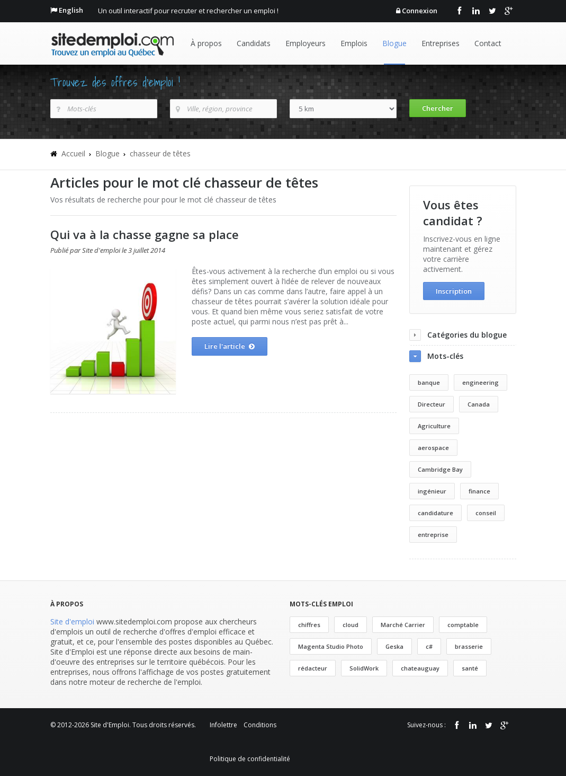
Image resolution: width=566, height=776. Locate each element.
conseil (485, 513)
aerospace (433, 448)
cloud (350, 625)
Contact (487, 43)
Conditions (260, 724)
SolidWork (364, 668)
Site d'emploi (72, 621)
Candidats (254, 43)
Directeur (431, 404)
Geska (394, 646)
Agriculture (434, 426)
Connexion (419, 10)
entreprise (433, 535)
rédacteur (312, 668)
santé (470, 668)
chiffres (309, 625)
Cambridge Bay (440, 469)
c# (429, 646)
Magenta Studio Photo (330, 646)
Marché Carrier (403, 625)
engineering (480, 382)
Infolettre (223, 724)
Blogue (394, 43)
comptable (463, 625)
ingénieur (432, 491)
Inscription (454, 291)
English (71, 10)
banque (429, 382)
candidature (435, 513)
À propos (206, 43)
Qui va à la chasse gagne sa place (144, 234)
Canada (479, 404)
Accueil (73, 153)
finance (479, 491)
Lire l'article (229, 346)
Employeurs (305, 43)
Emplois (353, 43)
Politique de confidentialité (250, 758)
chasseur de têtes (160, 153)
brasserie (469, 646)
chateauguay (420, 668)
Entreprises (440, 43)
